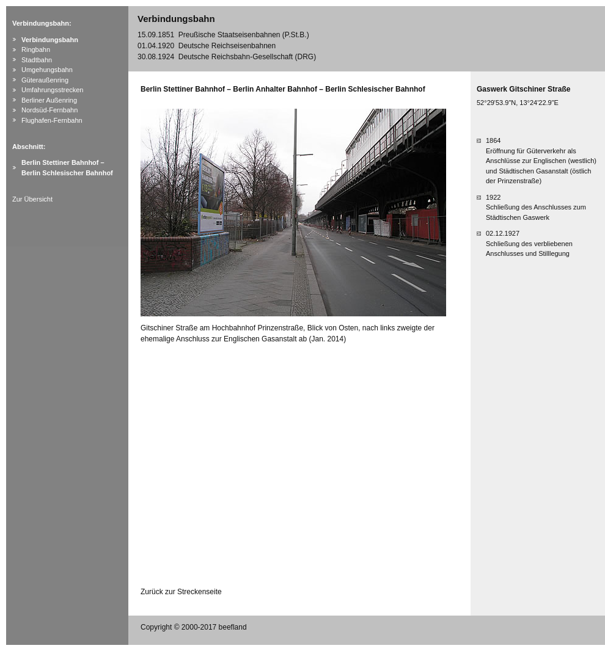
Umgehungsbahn (47, 69)
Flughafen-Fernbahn (51, 120)
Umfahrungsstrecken (52, 89)
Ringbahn (35, 49)
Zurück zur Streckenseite (181, 591)
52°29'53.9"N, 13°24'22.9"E (518, 102)
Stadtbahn (36, 60)
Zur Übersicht (32, 199)
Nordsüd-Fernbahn (49, 110)
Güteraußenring (44, 80)
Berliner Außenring (49, 100)
